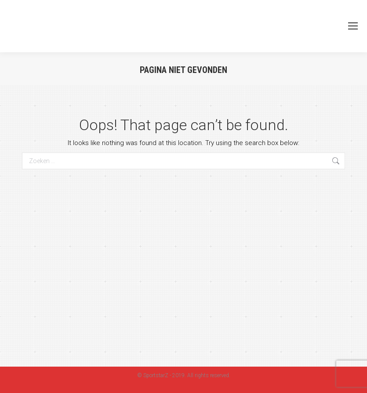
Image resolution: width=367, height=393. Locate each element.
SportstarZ (155, 375)
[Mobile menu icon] (353, 26)
